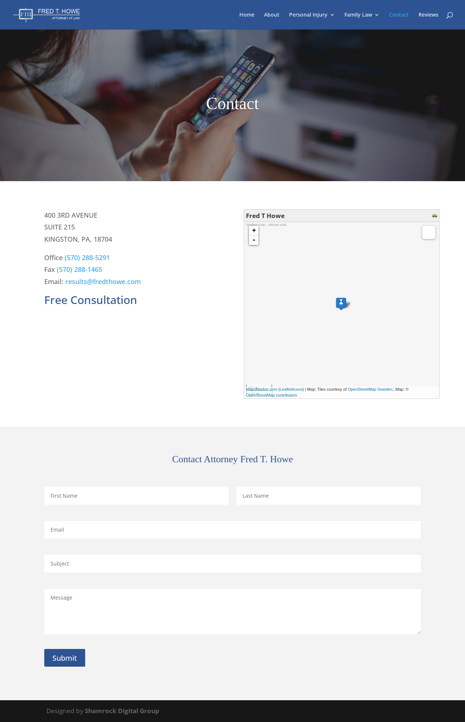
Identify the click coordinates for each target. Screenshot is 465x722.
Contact (399, 15)
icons (298, 389)
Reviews (428, 15)
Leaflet (286, 389)
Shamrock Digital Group (122, 711)
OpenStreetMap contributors (271, 395)
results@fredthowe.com (103, 281)
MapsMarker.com (261, 389)
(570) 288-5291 (87, 257)
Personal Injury (308, 15)
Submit (64, 658)
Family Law (358, 15)
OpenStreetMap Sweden (370, 389)
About (272, 15)
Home (246, 15)
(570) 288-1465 (79, 269)
